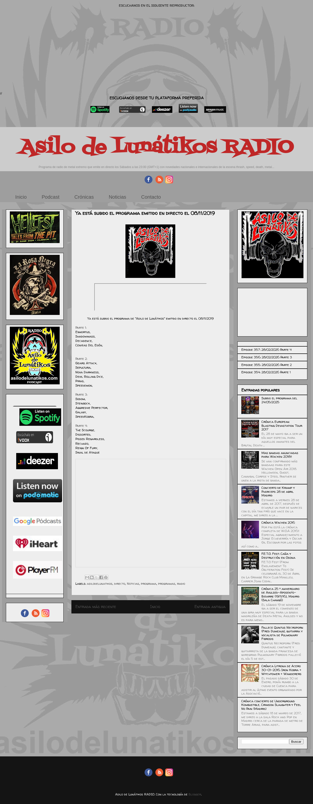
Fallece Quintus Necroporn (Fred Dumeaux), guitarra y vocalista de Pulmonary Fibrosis (282, 633)
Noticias (117, 197)
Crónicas (84, 197)
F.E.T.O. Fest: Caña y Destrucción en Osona (278, 555)
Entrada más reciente (95, 606)
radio (181, 583)
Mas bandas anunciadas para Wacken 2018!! (279, 455)
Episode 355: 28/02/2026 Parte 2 (266, 365)
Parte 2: (81, 358)
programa (148, 583)
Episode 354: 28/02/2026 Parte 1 (266, 372)
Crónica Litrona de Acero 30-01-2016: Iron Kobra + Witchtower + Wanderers (281, 670)
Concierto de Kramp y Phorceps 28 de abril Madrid (278, 491)
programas (166, 583)
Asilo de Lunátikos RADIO (157, 148)
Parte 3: (81, 394)
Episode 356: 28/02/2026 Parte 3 (266, 357)
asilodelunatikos (99, 583)
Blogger (195, 794)
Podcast (50, 197)
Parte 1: (80, 327)
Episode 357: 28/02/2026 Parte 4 (266, 349)
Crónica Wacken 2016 (278, 522)
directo (119, 583)
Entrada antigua (210, 606)
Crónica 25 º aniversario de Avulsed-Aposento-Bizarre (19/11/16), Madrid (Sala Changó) (280, 594)
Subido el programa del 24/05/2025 (279, 400)
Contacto (151, 197)
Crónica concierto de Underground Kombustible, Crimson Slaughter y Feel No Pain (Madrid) (271, 705)
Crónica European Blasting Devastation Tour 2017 (281, 425)
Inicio (21, 197)
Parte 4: (81, 425)
